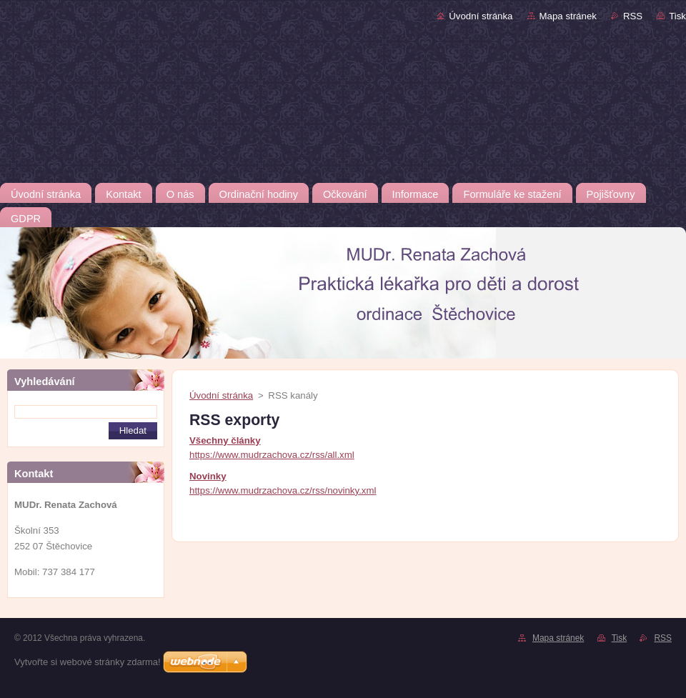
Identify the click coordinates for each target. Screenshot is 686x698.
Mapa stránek (568, 16)
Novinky (208, 476)
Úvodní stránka (480, 16)
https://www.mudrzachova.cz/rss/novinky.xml (282, 490)
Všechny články (225, 440)
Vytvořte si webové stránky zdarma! (87, 662)
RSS (632, 16)
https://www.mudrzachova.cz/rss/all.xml (271, 454)
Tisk (677, 16)
